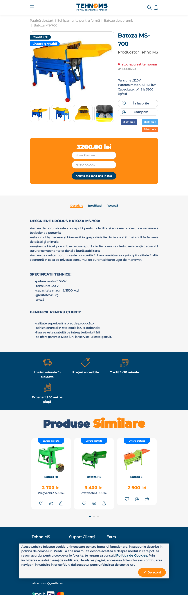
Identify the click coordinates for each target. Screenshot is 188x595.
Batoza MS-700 (45, 25)
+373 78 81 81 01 (137, 535)
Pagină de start (41, 20)
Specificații (95, 220)
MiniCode (130, 587)
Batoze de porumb (118, 20)
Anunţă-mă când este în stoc (94, 187)
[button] (90, 513)
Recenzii (111, 220)
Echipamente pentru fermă (78, 20)
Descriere (77, 220)
